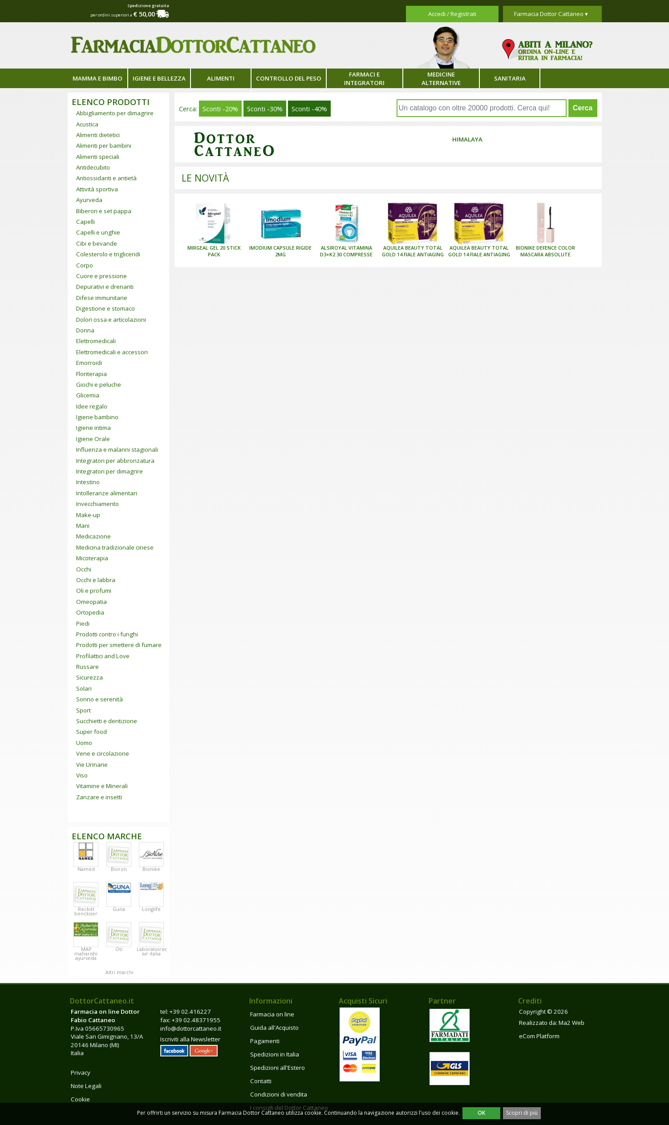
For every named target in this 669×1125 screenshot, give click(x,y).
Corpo (84, 265)
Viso (82, 775)
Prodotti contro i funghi (107, 634)
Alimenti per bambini (103, 146)
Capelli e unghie (98, 232)
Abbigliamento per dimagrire (115, 113)
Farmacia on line (272, 1014)
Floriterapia (91, 374)
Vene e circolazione (102, 753)
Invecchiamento (97, 504)
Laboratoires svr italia (151, 951)
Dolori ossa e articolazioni (111, 320)
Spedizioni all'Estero (277, 1068)
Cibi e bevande (96, 243)
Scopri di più (522, 1113)
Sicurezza (89, 677)
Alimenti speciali (97, 157)
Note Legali (86, 1086)
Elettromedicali (96, 341)
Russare (87, 667)
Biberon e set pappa (103, 211)
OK (481, 1113)
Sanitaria (510, 78)
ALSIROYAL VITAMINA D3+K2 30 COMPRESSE (346, 251)
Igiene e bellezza (159, 78)
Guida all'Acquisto (274, 1028)
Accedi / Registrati (452, 14)
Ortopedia (90, 612)
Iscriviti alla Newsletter (190, 1039)
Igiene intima (93, 428)
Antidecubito (93, 167)
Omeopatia (91, 602)
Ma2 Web (571, 1023)
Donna (85, 330)
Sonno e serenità (99, 699)
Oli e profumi (93, 591)
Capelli (85, 222)
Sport (83, 710)
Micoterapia (92, 558)
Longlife (151, 909)
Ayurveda (89, 200)
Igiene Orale (93, 439)
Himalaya (467, 139)
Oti (118, 949)
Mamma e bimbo (97, 78)
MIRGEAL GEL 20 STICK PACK (214, 251)
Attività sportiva (97, 189)
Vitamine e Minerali (102, 786)
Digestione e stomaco (105, 308)
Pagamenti (265, 1041)
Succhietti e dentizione (106, 721)
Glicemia (87, 395)
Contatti (261, 1081)
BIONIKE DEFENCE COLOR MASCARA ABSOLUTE (545, 251)
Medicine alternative (441, 78)
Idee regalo (91, 406)
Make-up (88, 515)
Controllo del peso (288, 78)
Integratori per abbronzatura (115, 461)
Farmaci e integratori (364, 78)
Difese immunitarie (101, 298)
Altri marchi (119, 972)
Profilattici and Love (103, 656)
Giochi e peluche (98, 384)
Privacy (80, 1072)
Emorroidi (89, 363)
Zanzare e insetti (99, 797)
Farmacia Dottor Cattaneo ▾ (551, 14)
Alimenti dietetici (98, 135)
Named (86, 869)
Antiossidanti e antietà (106, 178)
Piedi (82, 623)
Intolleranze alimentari (106, 493)
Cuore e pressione (101, 276)
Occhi (83, 569)
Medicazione (93, 536)
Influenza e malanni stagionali (117, 449)
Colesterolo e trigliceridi (108, 254)
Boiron (119, 869)
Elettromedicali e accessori (112, 352)
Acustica (87, 124)
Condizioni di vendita (278, 1094)
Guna (119, 909)
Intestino (88, 482)
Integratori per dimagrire (109, 471)
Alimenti (221, 78)
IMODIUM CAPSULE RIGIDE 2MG (280, 251)
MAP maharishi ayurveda (85, 953)
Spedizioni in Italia (274, 1054)
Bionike (151, 869)
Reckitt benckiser (85, 911)
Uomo (84, 743)
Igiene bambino (97, 417)
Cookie (80, 1099)
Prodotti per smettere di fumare (119, 645)
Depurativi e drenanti (105, 287)
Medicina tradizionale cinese (115, 547)
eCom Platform (539, 1036)
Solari (84, 688)
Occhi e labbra (95, 580)
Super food (91, 732)
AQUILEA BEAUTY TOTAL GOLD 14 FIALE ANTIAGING (413, 251)
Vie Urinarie (92, 765)
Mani (82, 526)
